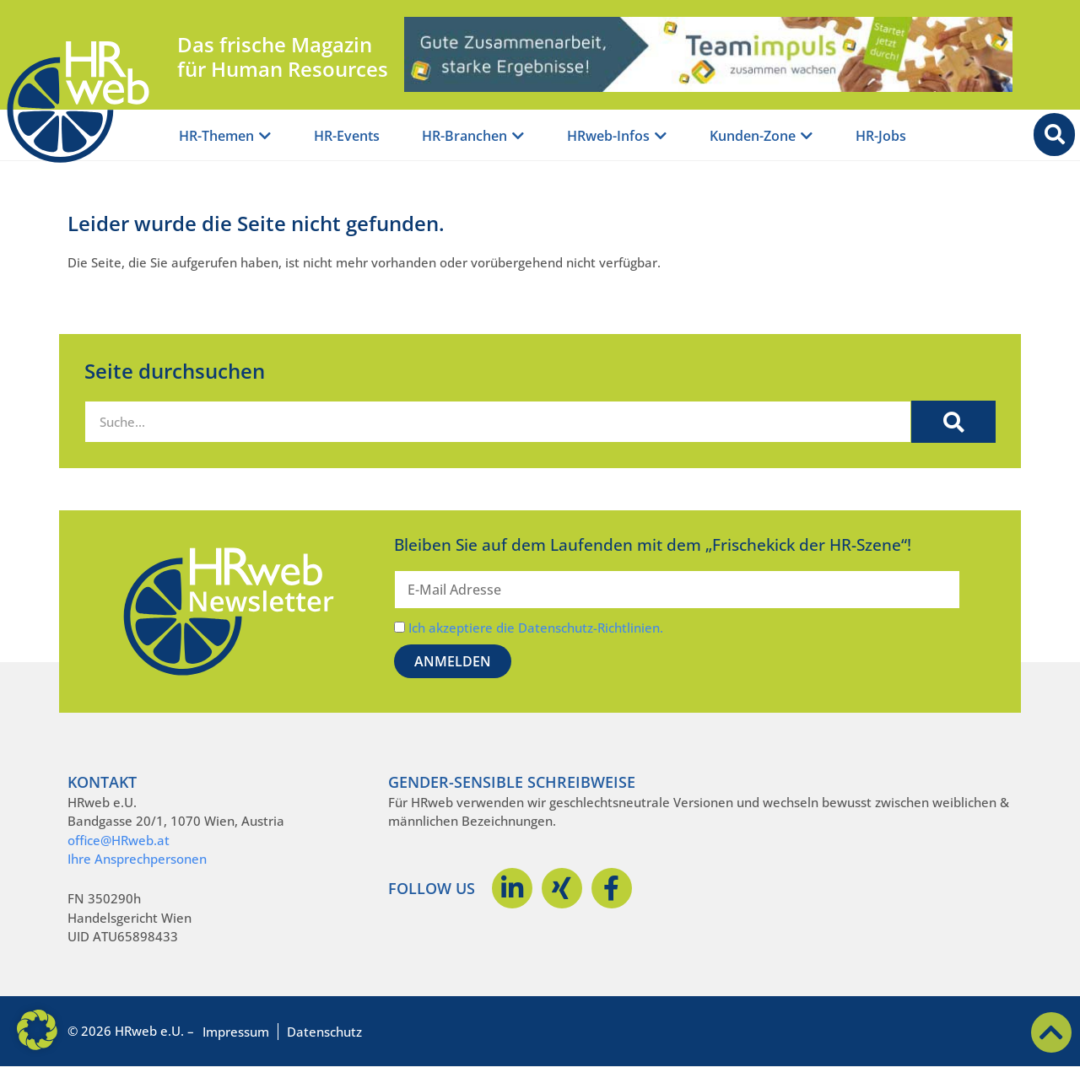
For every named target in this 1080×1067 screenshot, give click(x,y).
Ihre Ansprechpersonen (137, 858)
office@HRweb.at (119, 840)
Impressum (235, 1031)
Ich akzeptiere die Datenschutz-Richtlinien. (535, 627)
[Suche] (953, 422)
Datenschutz (324, 1031)
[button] (37, 1030)
